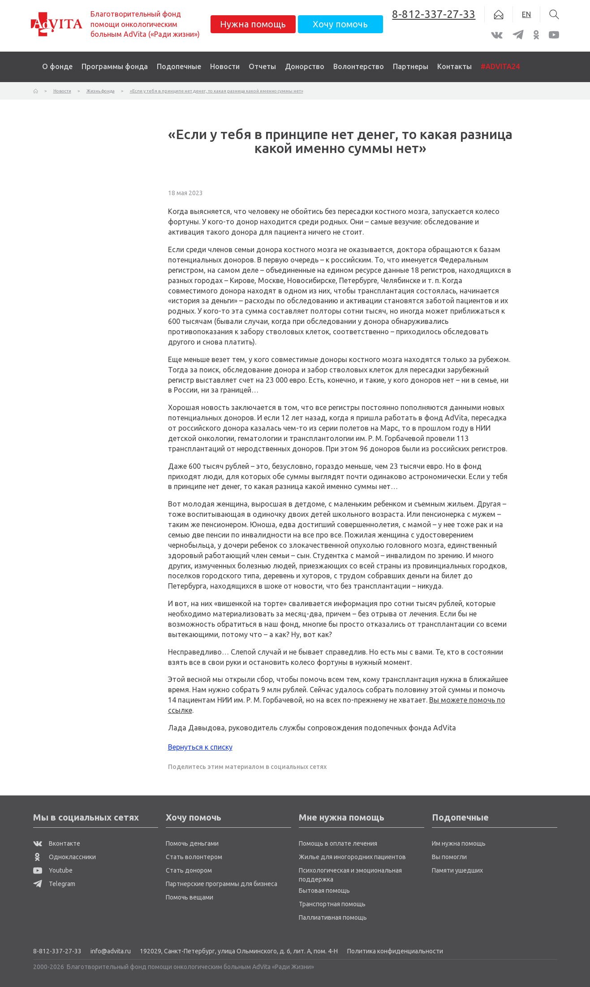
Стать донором (189, 870)
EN (526, 14)
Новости (225, 66)
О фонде (57, 66)
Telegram (54, 883)
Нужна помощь (253, 24)
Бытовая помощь (324, 890)
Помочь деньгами (192, 843)
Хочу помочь (340, 24)
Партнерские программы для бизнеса (221, 883)
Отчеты (262, 66)
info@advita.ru (110, 951)
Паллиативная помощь (333, 917)
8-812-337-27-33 (57, 951)
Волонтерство (358, 66)
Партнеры (410, 66)
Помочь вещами (189, 897)
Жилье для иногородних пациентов (352, 856)
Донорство (304, 66)
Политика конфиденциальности (395, 951)
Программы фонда (115, 66)
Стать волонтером (194, 856)
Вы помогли (449, 856)
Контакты (454, 66)
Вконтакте (56, 843)
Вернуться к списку (200, 747)
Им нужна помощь (459, 843)
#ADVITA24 (500, 66)
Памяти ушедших (457, 870)
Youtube (53, 870)
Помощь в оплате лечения (338, 843)
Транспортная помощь (332, 904)
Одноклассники (64, 856)
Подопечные (179, 66)
